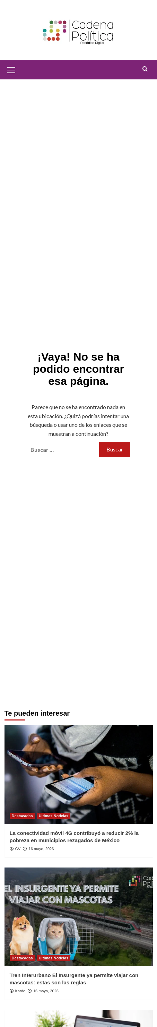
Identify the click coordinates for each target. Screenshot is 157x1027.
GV (18, 849)
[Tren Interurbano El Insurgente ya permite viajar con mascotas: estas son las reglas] (79, 917)
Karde (20, 991)
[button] (11, 69)
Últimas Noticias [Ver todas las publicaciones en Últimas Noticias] (54, 816)
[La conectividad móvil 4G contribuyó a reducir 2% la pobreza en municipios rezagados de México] (79, 774)
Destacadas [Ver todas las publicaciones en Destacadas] (22, 816)
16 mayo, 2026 (41, 849)
